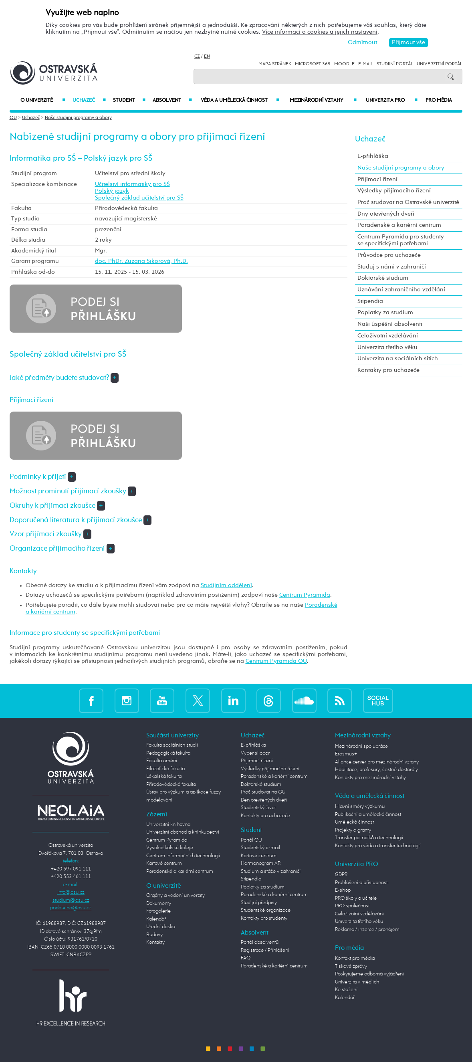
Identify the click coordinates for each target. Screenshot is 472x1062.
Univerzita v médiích (357, 982)
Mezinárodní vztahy (323, 100)
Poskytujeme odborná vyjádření (369, 974)
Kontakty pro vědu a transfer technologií (378, 845)
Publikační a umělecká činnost (368, 814)
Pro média (439, 100)
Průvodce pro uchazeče (389, 255)
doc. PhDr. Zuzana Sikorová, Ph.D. (141, 261)
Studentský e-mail (260, 847)
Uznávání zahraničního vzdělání (401, 290)
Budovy (154, 934)
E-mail (365, 64)
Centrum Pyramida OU (276, 661)
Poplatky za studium (385, 312)
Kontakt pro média (355, 958)
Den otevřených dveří (264, 800)
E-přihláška (372, 156)
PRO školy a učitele (356, 898)
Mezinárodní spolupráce (361, 746)
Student (129, 100)
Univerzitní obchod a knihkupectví (182, 832)
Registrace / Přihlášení (265, 950)
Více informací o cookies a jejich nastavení (319, 32)
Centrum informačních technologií (183, 855)
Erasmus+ (346, 754)
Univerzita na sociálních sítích (397, 358)
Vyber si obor (255, 753)
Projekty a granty (353, 830)
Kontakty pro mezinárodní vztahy (370, 777)
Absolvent (172, 100)
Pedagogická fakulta (168, 753)
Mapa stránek (274, 64)
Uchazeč (89, 100)
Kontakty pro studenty (264, 918)
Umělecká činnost (354, 822)
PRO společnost (352, 906)
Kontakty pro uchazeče (388, 370)
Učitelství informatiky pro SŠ (132, 184)
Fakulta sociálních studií (172, 745)
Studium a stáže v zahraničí (271, 871)
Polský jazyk (112, 191)
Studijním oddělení (226, 585)
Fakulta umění (161, 760)
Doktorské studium (382, 278)
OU (13, 117)
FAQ (245, 958)
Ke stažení (346, 989)
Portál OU (251, 840)
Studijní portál (395, 64)
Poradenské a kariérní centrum (399, 225)
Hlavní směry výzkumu (360, 806)
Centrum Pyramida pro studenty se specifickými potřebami (400, 240)
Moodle (344, 64)
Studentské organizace (265, 910)
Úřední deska (160, 926)
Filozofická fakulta (165, 768)
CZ (197, 56)
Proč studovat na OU (263, 792)
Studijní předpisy (259, 902)
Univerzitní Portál (439, 64)
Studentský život (258, 807)
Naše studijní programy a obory (78, 117)
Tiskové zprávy (351, 966)
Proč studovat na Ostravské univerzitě (408, 202)
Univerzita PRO (392, 100)
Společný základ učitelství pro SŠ (139, 198)
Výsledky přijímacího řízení (394, 191)
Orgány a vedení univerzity (175, 895)
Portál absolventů (259, 942)
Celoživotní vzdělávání (387, 336)
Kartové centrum (164, 863)
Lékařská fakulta (164, 776)
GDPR (341, 874)
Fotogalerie (158, 911)
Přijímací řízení (377, 179)
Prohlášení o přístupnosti (362, 882)
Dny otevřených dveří (385, 214)
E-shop (343, 890)
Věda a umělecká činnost (240, 100)
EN (207, 56)
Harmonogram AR (260, 863)
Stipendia (370, 301)
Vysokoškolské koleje (169, 847)
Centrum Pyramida (304, 595)
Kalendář (156, 919)
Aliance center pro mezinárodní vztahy (377, 762)
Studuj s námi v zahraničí (391, 267)
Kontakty (155, 942)
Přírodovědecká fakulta (171, 784)
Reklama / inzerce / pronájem (367, 929)
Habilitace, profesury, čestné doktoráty (376, 769)
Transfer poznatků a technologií (369, 837)
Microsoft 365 (313, 64)
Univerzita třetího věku (387, 347)
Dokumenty (158, 903)
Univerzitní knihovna (168, 824)
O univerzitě (42, 100)
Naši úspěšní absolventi (389, 324)
